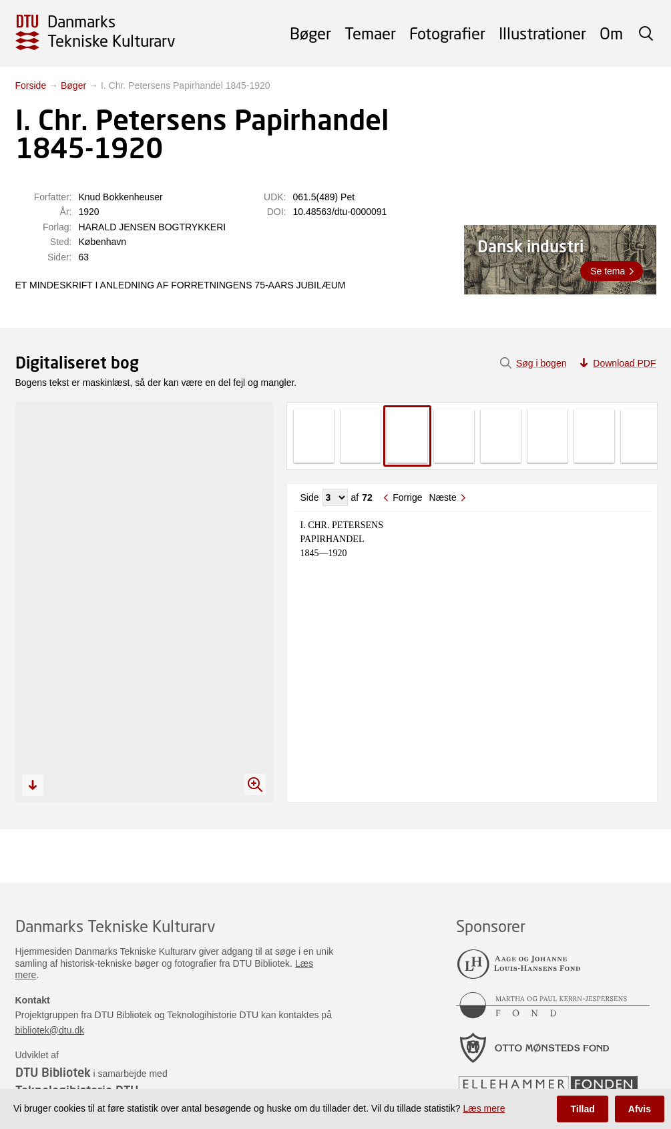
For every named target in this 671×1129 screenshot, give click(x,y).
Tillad (582, 1109)
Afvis (639, 1109)
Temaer (370, 33)
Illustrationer (542, 33)
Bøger (310, 33)
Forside (31, 85)
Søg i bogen (541, 363)
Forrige (407, 497)
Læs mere (484, 1108)
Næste (443, 497)
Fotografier (447, 33)
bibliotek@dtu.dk (50, 1030)
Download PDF (624, 363)
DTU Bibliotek (53, 1072)
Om (611, 33)
